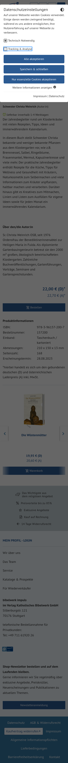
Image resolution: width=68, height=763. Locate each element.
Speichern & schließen (34, 69)
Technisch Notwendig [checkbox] (21, 40)
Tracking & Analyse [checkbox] (20, 49)
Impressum (40, 96)
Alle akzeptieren (34, 59)
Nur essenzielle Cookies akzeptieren (34, 79)
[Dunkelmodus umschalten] (62, 10)
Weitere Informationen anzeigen (33, 87)
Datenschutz (56, 96)
